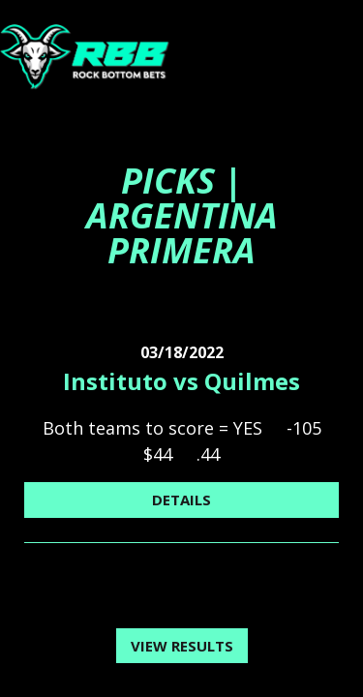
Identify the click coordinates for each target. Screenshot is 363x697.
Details (181, 499)
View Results (182, 645)
